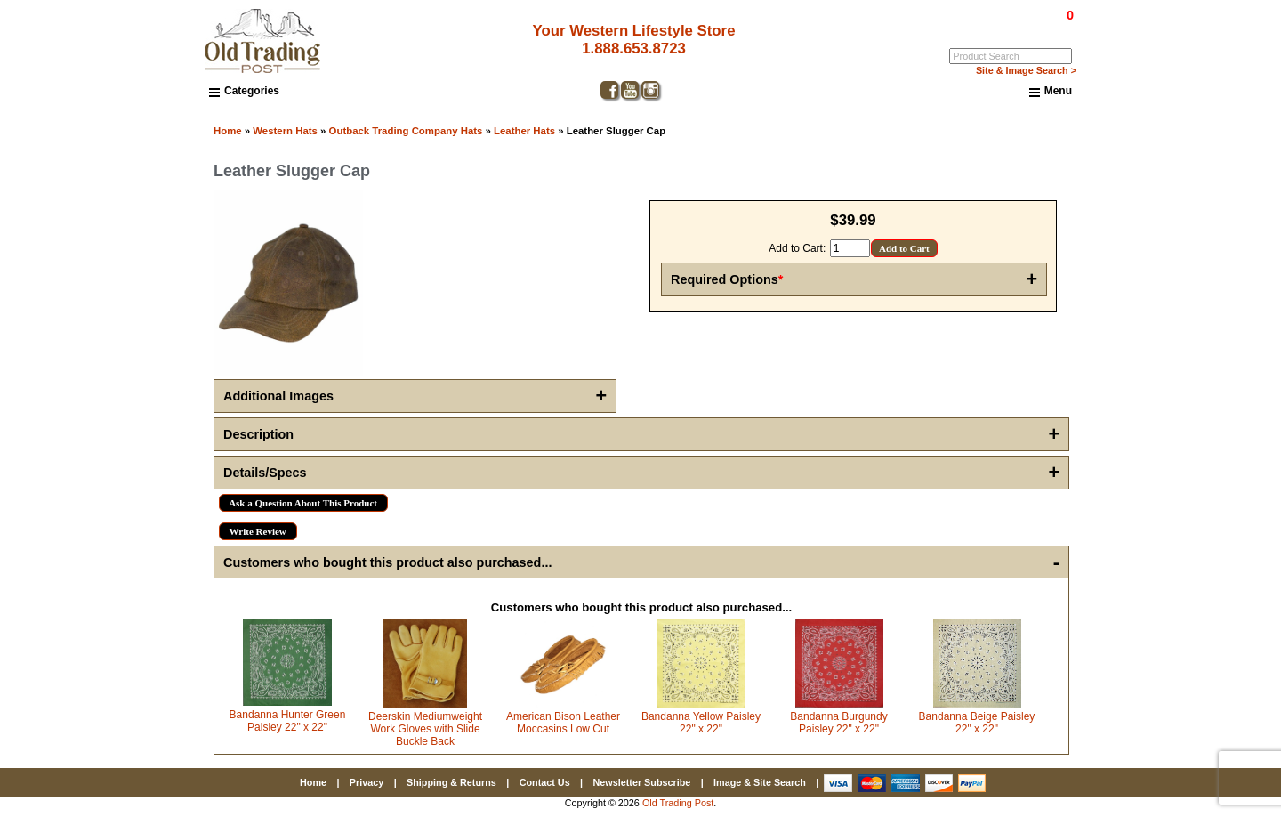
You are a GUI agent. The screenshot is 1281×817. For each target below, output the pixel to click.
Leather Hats (524, 130)
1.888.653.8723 (628, 48)
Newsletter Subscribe (641, 782)
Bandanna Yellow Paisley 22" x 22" (701, 722)
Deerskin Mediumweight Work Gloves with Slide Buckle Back (425, 729)
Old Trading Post (677, 802)
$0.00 (1029, 15)
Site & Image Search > (1026, 70)
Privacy (366, 782)
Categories (244, 91)
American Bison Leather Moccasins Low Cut (563, 722)
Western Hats (285, 130)
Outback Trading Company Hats (406, 130)
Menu (1050, 92)
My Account (1048, 27)
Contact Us (545, 782)
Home (228, 130)
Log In (997, 27)
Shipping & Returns (451, 782)
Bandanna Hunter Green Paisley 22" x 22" (288, 720)
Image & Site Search (759, 782)
